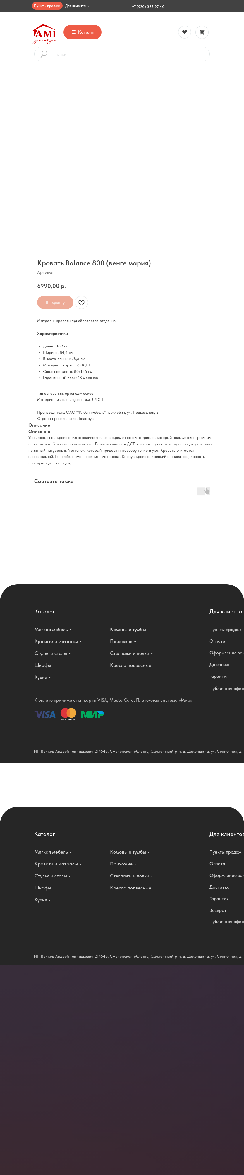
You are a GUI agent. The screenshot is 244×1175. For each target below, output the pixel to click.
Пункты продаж (47, 6)
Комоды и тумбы (128, 629)
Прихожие (121, 641)
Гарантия (219, 676)
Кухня (41, 677)
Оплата (217, 641)
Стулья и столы (51, 653)
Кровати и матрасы (56, 641)
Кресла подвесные (130, 665)
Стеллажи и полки (129, 653)
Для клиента (75, 6)
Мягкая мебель (51, 629)
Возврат (217, 910)
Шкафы (43, 665)
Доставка (219, 664)
